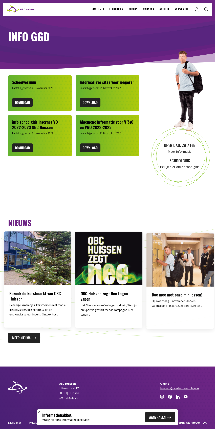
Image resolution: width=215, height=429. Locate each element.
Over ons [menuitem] (148, 9)
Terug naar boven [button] (192, 422)
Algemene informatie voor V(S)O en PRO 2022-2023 (106, 124)
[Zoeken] (206, 9)
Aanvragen (160, 417)
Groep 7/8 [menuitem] (98, 9)
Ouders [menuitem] (133, 9)
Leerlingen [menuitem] (116, 9)
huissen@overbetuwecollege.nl (179, 388)
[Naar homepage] (21, 9)
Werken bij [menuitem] (181, 9)
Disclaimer (14, 422)
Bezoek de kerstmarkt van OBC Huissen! (35, 299)
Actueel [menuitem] (164, 9)
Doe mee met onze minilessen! (177, 302)
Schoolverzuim (24, 82)
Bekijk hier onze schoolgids (179, 167)
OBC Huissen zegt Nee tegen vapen (104, 300)
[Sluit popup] (39, 411)
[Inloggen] (197, 9)
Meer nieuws (24, 337)
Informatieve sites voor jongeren (107, 82)
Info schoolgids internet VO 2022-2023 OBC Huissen (35, 124)
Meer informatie (179, 151)
